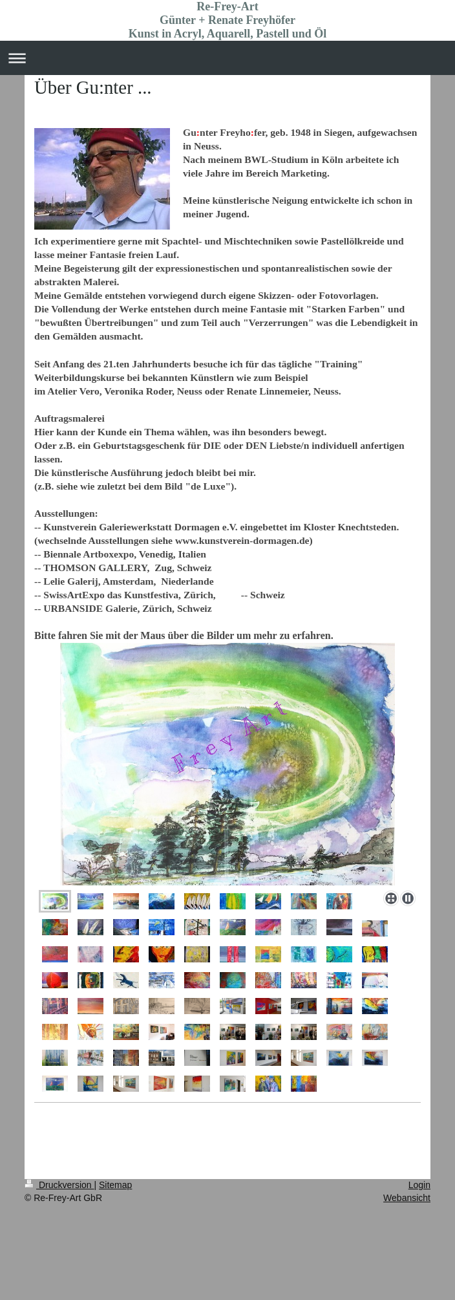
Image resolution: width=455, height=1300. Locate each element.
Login (419, 1185)
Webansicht (406, 1198)
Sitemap (115, 1185)
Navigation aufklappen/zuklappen (227, 58)
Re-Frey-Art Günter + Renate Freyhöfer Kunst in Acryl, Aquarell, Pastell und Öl (228, 20)
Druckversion (59, 1185)
